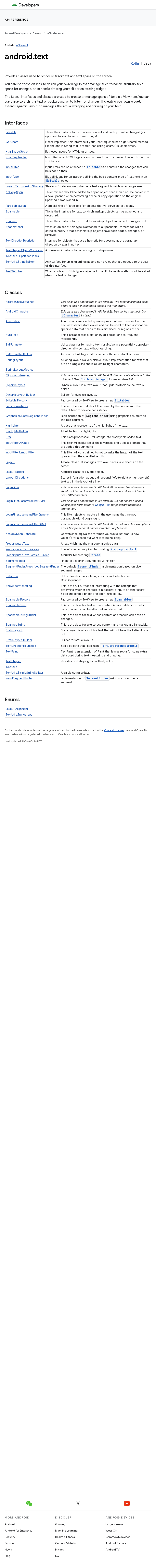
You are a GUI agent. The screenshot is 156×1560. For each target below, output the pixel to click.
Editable (11, 132)
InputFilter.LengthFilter (20, 452)
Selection (12, 576)
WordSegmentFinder (19, 678)
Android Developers (16, 33)
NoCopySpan (14, 192)
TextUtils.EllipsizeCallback (22, 256)
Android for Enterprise (18, 1530)
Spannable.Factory (18, 599)
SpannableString (16, 605)
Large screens (114, 1524)
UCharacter (70, 315)
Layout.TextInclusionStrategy (25, 186)
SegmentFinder (15, 561)
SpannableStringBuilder (21, 615)
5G (57, 1556)
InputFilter (12, 167)
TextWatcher (14, 271)
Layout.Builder (15, 472)
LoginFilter (12, 487)
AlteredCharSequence (20, 302)
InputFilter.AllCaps (17, 443)
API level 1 (22, 45)
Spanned (11, 221)
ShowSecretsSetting (19, 586)
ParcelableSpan (16, 206)
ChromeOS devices (118, 1537)
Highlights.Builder (17, 431)
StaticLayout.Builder (19, 640)
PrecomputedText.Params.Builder (27, 555)
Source (9, 1543)
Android (10, 1524)
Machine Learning (66, 1530)
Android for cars (116, 1543)
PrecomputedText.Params (22, 549)
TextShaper (13, 661)
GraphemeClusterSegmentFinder (27, 416)
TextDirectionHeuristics (21, 646)
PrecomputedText (17, 543)
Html (8, 437)
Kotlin (135, 64)
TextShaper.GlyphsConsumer (24, 250)
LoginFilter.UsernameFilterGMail (26, 524)
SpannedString (15, 624)
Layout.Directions (17, 477)
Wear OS (111, 1530)
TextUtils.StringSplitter (20, 261)
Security (10, 1537)
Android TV (113, 1549)
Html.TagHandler (16, 157)
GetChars (12, 142)
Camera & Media (65, 1543)
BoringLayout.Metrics (19, 369)
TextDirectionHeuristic (20, 240)
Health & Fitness (65, 1537)
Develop (37, 33)
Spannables (123, 599)
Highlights (12, 425)
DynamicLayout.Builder (20, 395)
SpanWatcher (14, 227)
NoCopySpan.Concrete (21, 534)
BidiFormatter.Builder (19, 354)
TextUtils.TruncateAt (19, 714)
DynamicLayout (15, 385)
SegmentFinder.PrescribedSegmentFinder (32, 566)
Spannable (13, 211)
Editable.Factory (16, 400)
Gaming (60, 1524)
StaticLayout (14, 630)
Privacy (59, 1549)
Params (95, 555)
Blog (7, 1556)
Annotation (13, 321)
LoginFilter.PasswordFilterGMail (26, 501)
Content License (114, 730)
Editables (122, 400)
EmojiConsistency (17, 406)
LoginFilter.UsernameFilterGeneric (27, 514)
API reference (17, 19)
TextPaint (12, 651)
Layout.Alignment (17, 709)
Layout (10, 462)
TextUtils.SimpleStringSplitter (24, 672)
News (8, 1549)
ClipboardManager (18, 375)
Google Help (102, 505)
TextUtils (11, 667)
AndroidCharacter (17, 311)
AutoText (12, 335)
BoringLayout (14, 360)
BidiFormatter (14, 344)
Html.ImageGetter (17, 151)
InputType (12, 176)
